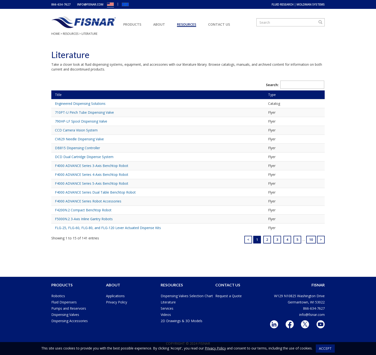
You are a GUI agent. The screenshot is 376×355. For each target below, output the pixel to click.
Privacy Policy (116, 302)
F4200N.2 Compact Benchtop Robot (83, 210)
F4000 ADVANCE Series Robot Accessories (88, 201)
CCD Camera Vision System (76, 130)
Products (132, 24)
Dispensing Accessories (69, 321)
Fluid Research (283, 4)
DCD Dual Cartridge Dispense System (84, 156)
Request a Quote (228, 296)
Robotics (58, 296)
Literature (168, 302)
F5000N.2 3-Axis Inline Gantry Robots (84, 219)
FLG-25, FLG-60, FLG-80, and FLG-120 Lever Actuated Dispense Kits (108, 227)
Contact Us (219, 24)
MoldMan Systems (311, 4)
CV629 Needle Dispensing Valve (79, 139)
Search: (295, 85)
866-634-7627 (60, 4)
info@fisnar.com (90, 4)
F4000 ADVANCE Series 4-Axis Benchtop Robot (91, 174)
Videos (166, 314)
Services (167, 308)
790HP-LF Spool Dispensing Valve (81, 121)
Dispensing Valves (65, 314)
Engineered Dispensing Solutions (80, 103)
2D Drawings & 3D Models (181, 321)
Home (55, 34)
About (159, 24)
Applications (115, 296)
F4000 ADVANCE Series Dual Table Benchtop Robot (95, 192)
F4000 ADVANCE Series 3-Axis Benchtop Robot (91, 165)
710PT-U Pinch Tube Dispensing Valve (84, 112)
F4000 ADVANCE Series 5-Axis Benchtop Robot (91, 183)
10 (311, 239)
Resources (186, 24)
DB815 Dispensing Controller (77, 148)
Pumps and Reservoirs (68, 308)
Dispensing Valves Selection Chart (187, 296)
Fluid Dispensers (64, 302)
